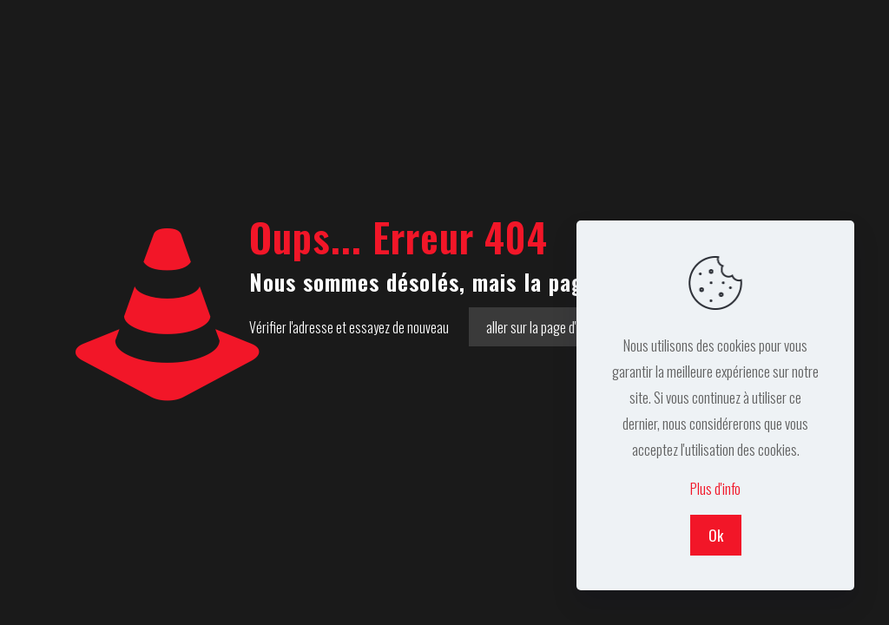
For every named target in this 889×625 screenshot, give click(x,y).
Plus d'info (715, 488)
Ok (715, 535)
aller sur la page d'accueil (549, 327)
